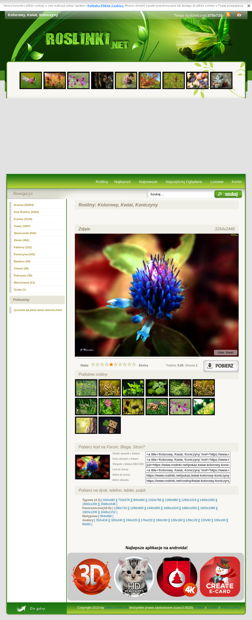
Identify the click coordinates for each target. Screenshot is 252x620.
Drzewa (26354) (24, 204)
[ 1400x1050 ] (207, 500)
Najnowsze (148, 181)
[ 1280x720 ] (120, 508)
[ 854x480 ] (106, 516)
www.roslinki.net (116, 607)
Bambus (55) (22, 261)
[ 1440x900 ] (153, 508)
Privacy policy (231, 607)
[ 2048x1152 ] (108, 512)
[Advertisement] (126, 136)
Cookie (199, 607)
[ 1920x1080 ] (208, 508)
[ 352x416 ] (101, 520)
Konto (236, 181)
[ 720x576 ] (123, 500)
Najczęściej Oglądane (184, 181)
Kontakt (212, 607)
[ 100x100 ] (219, 520)
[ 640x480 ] (109, 500)
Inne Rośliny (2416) (26, 211)
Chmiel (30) (21, 268)
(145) (24, 254)
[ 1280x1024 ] (189, 500)
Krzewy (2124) (23, 219)
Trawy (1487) (22, 226)
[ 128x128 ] (191, 520)
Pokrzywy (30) (23, 275)
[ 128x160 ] (176, 520)
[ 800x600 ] (139, 500)
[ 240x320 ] (131, 520)
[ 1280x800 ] (137, 508)
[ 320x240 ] (116, 520)
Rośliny (102, 181)
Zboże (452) (21, 240)
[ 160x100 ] (161, 520)
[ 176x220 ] (146, 520)
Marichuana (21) (24, 282)
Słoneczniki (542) (25, 233)
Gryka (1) (20, 289)
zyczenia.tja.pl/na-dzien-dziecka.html (38, 310)
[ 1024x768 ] (154, 500)
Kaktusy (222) (23, 247)
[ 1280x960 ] (171, 500)
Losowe (217, 181)
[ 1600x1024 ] (171, 508)
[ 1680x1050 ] (189, 508)
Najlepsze (122, 181)
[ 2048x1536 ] (108, 504)
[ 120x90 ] (205, 520)
